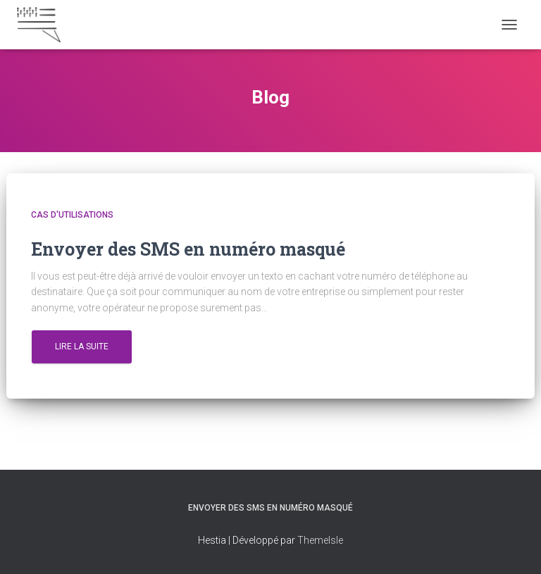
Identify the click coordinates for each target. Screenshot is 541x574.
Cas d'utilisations (72, 215)
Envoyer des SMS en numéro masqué (270, 508)
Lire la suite (81, 346)
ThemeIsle (320, 540)
